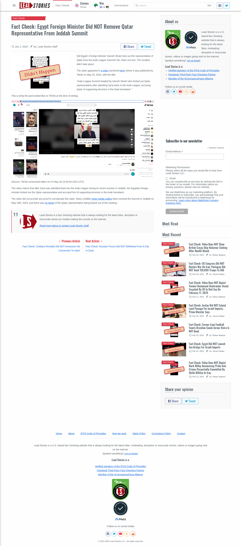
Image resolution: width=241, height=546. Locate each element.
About (71, 433)
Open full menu (14, 5)
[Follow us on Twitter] (174, 91)
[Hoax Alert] (62, 5)
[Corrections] (121, 5)
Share (129, 46)
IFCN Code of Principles (93, 433)
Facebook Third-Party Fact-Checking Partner (192, 74)
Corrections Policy (161, 433)
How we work (119, 433)
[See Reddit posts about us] (193, 91)
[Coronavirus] (81, 5)
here (122, 70)
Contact (181, 433)
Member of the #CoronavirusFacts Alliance (190, 78)
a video (104, 70)
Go (209, 5)
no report (49, 203)
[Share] (220, 5)
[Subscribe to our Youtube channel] (180, 91)
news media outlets (102, 198)
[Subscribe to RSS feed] (186, 91)
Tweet (146, 46)
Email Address (174, 151)
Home (59, 433)
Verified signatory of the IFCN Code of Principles (193, 70)
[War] (101, 5)
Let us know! (193, 60)
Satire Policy (139, 433)
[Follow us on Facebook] (167, 91)
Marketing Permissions (178, 167)
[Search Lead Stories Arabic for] (169, 5)
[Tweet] (227, 5)
